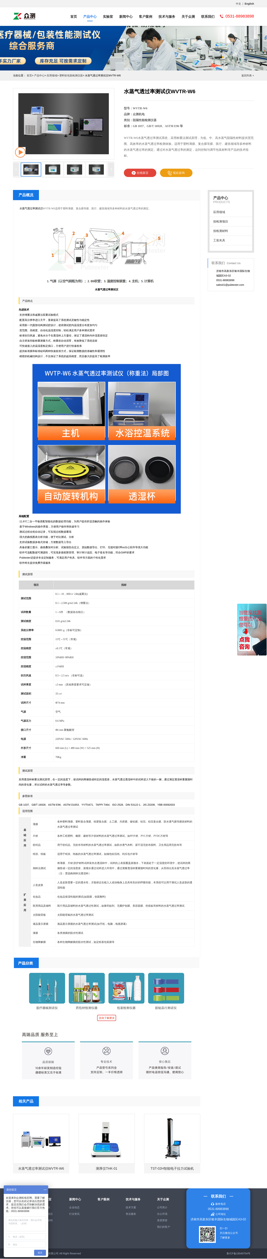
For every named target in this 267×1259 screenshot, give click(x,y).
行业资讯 (74, 1214)
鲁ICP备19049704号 (238, 1253)
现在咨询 (176, 173)
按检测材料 (220, 230)
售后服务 (131, 1214)
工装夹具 (219, 240)
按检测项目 (220, 221)
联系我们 (208, 16)
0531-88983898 (218, 1209)
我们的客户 (163, 1227)
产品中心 (90, 16)
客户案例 (145, 16)
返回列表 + (247, 75)
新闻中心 (126, 16)
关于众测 (188, 16)
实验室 (108, 16)
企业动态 (74, 1207)
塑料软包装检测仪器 (71, 75)
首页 (73, 16)
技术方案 (131, 1207)
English (249, 3)
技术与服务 (167, 16)
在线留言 (140, 173)
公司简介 (162, 1207)
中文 (238, 3)
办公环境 (162, 1214)
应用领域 (52, 75)
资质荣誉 (162, 1220)
